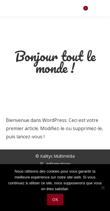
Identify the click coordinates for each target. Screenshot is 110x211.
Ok (55, 199)
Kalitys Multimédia (57, 156)
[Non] (103, 187)
